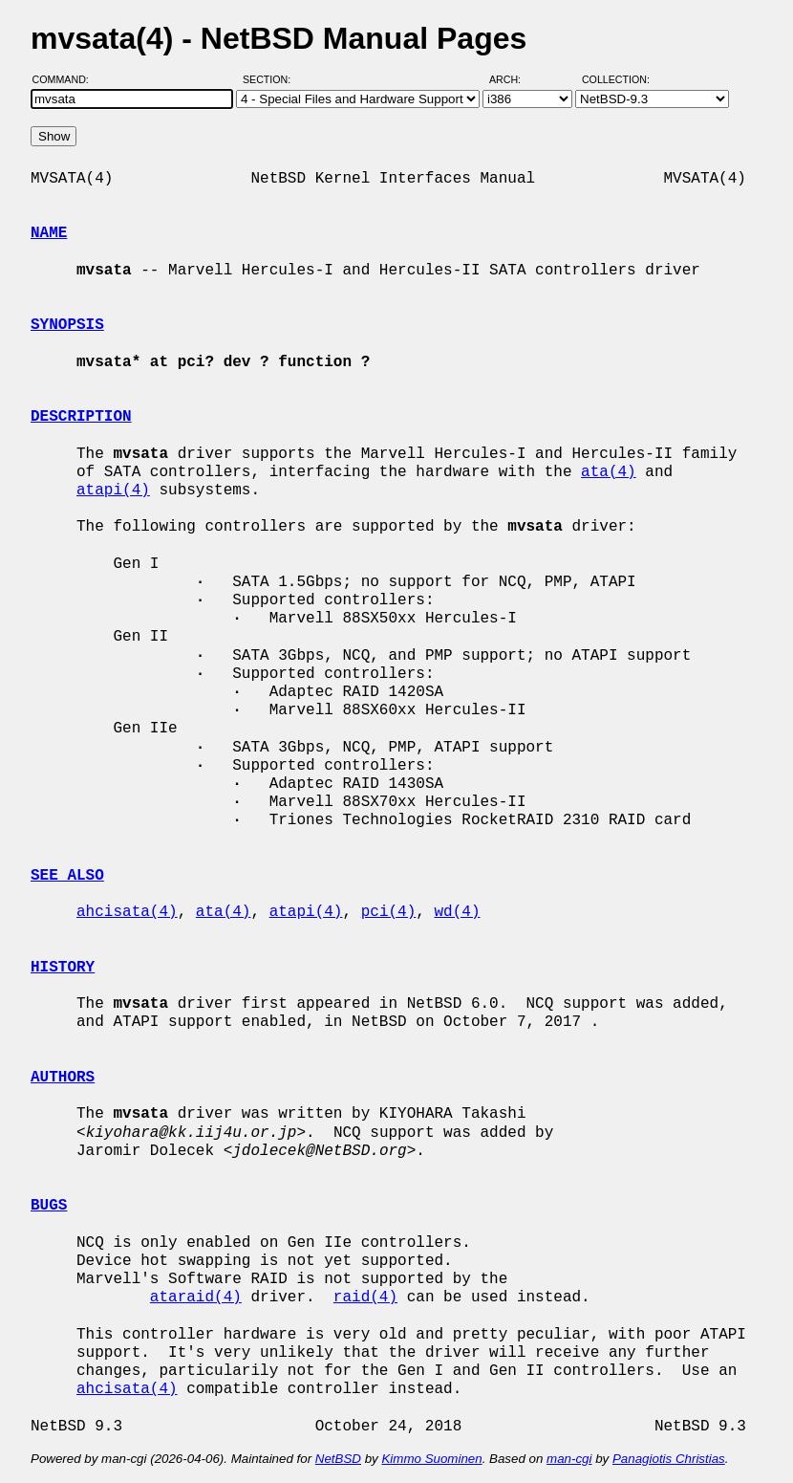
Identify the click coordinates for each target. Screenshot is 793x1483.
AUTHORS (63, 1077)
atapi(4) (113, 490)
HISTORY (63, 967)
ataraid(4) (196, 1297)
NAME (49, 233)
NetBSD (338, 1458)
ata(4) (608, 472)
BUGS (49, 1205)
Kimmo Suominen (431, 1458)
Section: (271, 79)
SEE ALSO (67, 875)
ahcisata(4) (127, 912)
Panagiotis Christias (668, 1458)
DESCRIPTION (81, 416)
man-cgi (569, 1458)
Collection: (616, 79)
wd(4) (457, 912)
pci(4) (389, 912)
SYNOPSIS (67, 325)
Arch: (513, 79)
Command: (66, 79)
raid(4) (365, 1297)
